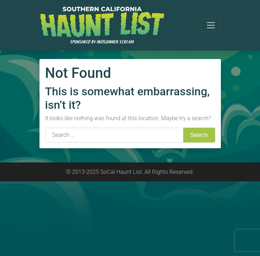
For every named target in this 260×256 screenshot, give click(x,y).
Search (199, 135)
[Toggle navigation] (211, 25)
